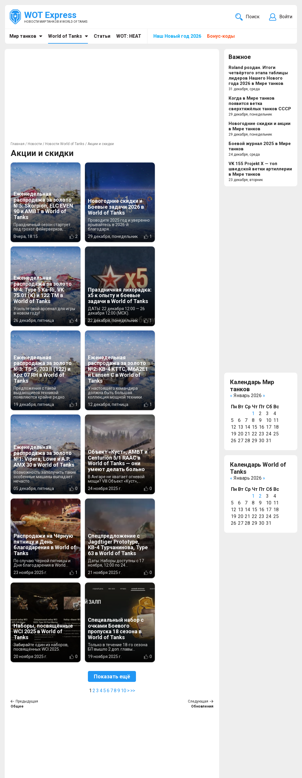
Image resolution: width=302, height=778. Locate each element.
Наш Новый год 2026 (177, 36)
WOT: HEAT (128, 36)
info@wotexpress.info (58, 739)
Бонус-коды (221, 36)
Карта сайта (278, 739)
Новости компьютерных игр (147, 746)
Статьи (102, 36)
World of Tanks (65, 36)
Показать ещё (112, 508)
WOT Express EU (133, 739)
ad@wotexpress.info (81, 746)
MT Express (128, 760)
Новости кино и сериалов (144, 753)
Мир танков (22, 36)
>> (132, 522)
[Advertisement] (112, 96)
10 (123, 522)
